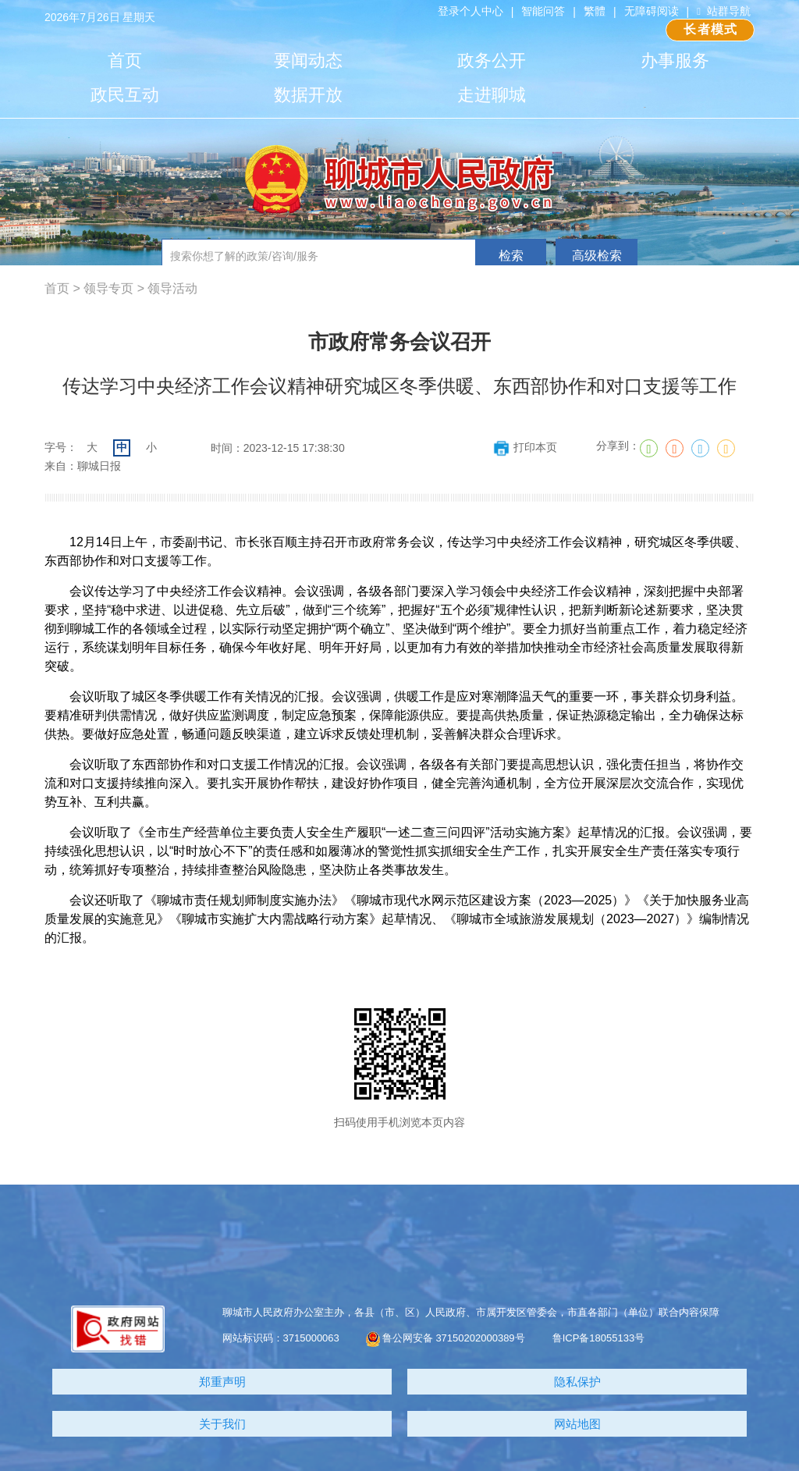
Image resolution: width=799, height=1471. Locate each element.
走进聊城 (491, 95)
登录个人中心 (470, 11)
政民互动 (125, 95)
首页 (125, 60)
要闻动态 (308, 60)
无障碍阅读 (651, 11)
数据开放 (308, 95)
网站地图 (577, 1423)
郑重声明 (222, 1381)
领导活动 (172, 288)
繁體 (594, 11)
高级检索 (597, 255)
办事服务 (675, 60)
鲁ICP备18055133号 (598, 1338)
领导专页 (108, 288)
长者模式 (710, 29)
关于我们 (222, 1423)
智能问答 (543, 11)
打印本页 (524, 447)
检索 (511, 255)
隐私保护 (577, 1381)
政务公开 (491, 60)
